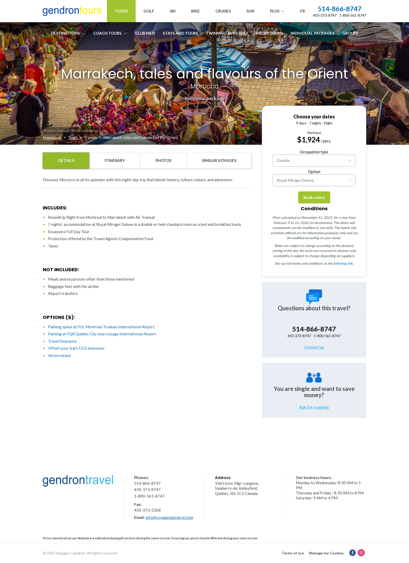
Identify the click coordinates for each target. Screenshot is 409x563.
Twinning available (227, 33)
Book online (314, 197)
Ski (173, 11)
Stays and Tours (180, 33)
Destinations (68, 33)
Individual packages (312, 33)
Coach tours (110, 33)
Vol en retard (59, 355)
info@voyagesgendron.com (169, 517)
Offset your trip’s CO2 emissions (76, 348)
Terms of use (293, 553)
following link (343, 263)
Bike (195, 11)
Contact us (314, 347)
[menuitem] (302, 11)
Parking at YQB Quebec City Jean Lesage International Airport (102, 333)
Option (314, 171)
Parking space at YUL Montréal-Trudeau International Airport (101, 326)
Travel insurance (62, 341)
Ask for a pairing (314, 407)
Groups (350, 33)
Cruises (223, 11)
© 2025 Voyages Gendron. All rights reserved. (80, 553)
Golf (148, 11)
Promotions (269, 33)
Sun (250, 11)
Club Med (145, 33)
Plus (277, 11)
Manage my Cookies (326, 553)
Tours (121, 11)
